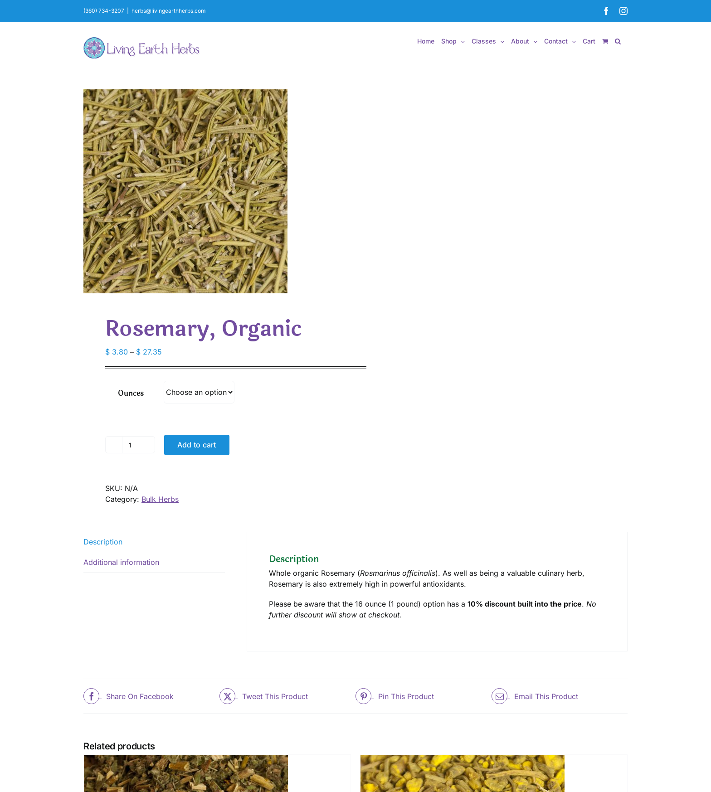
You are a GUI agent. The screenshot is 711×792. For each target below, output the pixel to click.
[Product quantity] (130, 445)
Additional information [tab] (121, 562)
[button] (618, 41)
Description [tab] (102, 541)
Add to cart (196, 444)
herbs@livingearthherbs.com (168, 10)
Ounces (131, 393)
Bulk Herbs (160, 499)
